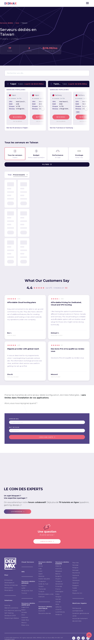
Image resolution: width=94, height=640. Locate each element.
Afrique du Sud (27, 586)
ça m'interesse (16, 509)
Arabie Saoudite (44, 575)
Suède (74, 584)
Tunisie (24, 589)
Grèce (57, 590)
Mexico (24, 618)
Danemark (59, 580)
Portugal (75, 566)
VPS (23, 568)
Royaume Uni (77, 589)
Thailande (42, 585)
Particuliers (9, 584)
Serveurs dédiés (6, 23)
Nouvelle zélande (45, 609)
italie (57, 600)
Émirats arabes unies (46, 590)
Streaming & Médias (12, 614)
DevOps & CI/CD (10, 611)
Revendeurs (9, 586)
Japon (41, 570)
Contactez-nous (46, 538)
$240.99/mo (19, 116)
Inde (40, 565)
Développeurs (9, 579)
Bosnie (57, 570)
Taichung (57, 84)
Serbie (74, 574)
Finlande (58, 582)
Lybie (23, 584)
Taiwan (41, 582)
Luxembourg (60, 608)
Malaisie (41, 572)
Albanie (58, 562)
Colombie (25, 613)
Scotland (75, 571)
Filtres (47, 163)
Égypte (24, 581)
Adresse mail (14, 417)
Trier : (10, 174)
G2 (66, 287)
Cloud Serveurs (28, 558)
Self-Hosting (9, 609)
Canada (24, 608)
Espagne (75, 581)
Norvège (75, 561)
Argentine (25, 603)
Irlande (58, 598)
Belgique (58, 567)
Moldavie (58, 610)
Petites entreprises (11, 581)
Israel (40, 567)
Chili (23, 611)
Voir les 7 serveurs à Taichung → (62, 127)
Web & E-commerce (11, 604)
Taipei (13, 84)
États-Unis (25, 621)
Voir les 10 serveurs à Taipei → (17, 127)
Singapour (42, 577)
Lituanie (58, 605)
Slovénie (75, 579)
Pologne (75, 564)
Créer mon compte (46, 435)
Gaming (7, 601)
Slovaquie (76, 576)
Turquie (41, 587)
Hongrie (58, 593)
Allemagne (59, 587)
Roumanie (76, 569)
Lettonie (58, 603)
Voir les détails (19, 120)
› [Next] (86, 108)
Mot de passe (14, 426)
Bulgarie (58, 572)
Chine (41, 562)
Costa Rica (25, 616)
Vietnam (42, 593)
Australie (42, 607)
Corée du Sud (43, 580)
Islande (58, 595)
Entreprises (9, 576)
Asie (17, 23)
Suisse (74, 587)
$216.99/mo (62, 116)
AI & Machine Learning (13, 606)
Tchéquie (58, 577)
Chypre (58, 575)
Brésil (24, 606)
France (57, 585)
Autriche (58, 565)
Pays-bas (75, 558)
